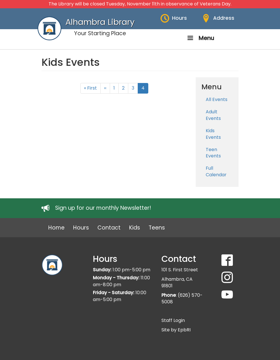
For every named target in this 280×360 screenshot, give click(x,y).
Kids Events (213, 134)
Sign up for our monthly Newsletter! (103, 208)
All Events (216, 99)
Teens (157, 228)
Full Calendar (216, 171)
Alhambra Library (100, 22)
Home (56, 228)
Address (223, 18)
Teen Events (213, 152)
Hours (179, 18)
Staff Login (173, 320)
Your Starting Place (100, 33)
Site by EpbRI (176, 330)
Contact (109, 228)
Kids (134, 228)
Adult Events (213, 115)
